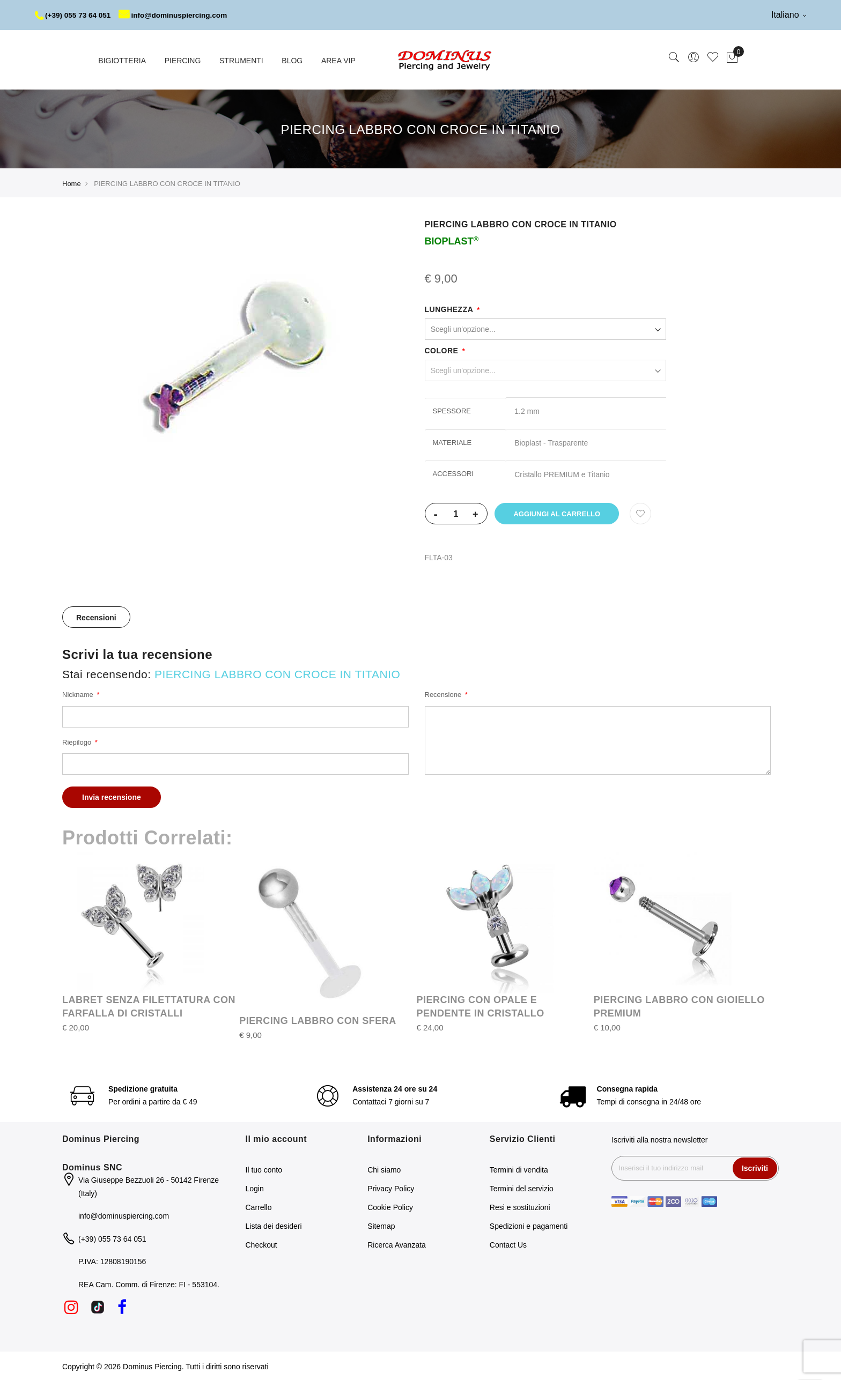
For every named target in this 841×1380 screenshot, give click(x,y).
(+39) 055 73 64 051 (74, 15)
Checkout (261, 1244)
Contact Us (508, 1244)
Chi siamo (384, 1168)
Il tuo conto (264, 1168)
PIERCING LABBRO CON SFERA (317, 1019)
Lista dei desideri (274, 1225)
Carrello (259, 1206)
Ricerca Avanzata (396, 1244)
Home (71, 183)
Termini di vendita (519, 1168)
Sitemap (381, 1225)
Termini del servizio (522, 1187)
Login (255, 1187)
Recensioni (96, 616)
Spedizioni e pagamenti (529, 1225)
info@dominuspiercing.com (178, 15)
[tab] (96, 616)
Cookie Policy (390, 1206)
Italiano (788, 14)
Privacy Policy (390, 1187)
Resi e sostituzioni (520, 1206)
